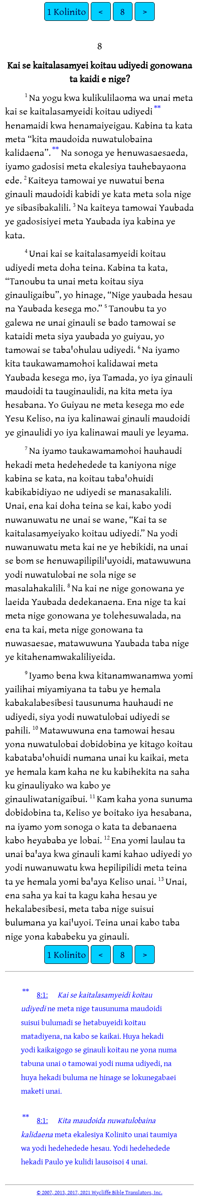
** (157, 108)
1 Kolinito (66, 11)
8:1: (42, 994)
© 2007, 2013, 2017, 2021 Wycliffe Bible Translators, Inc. (99, 1192)
